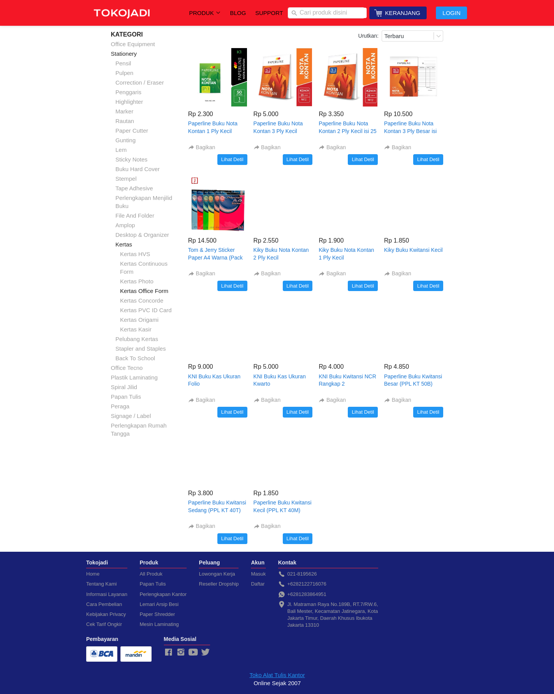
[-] (168, 652)
